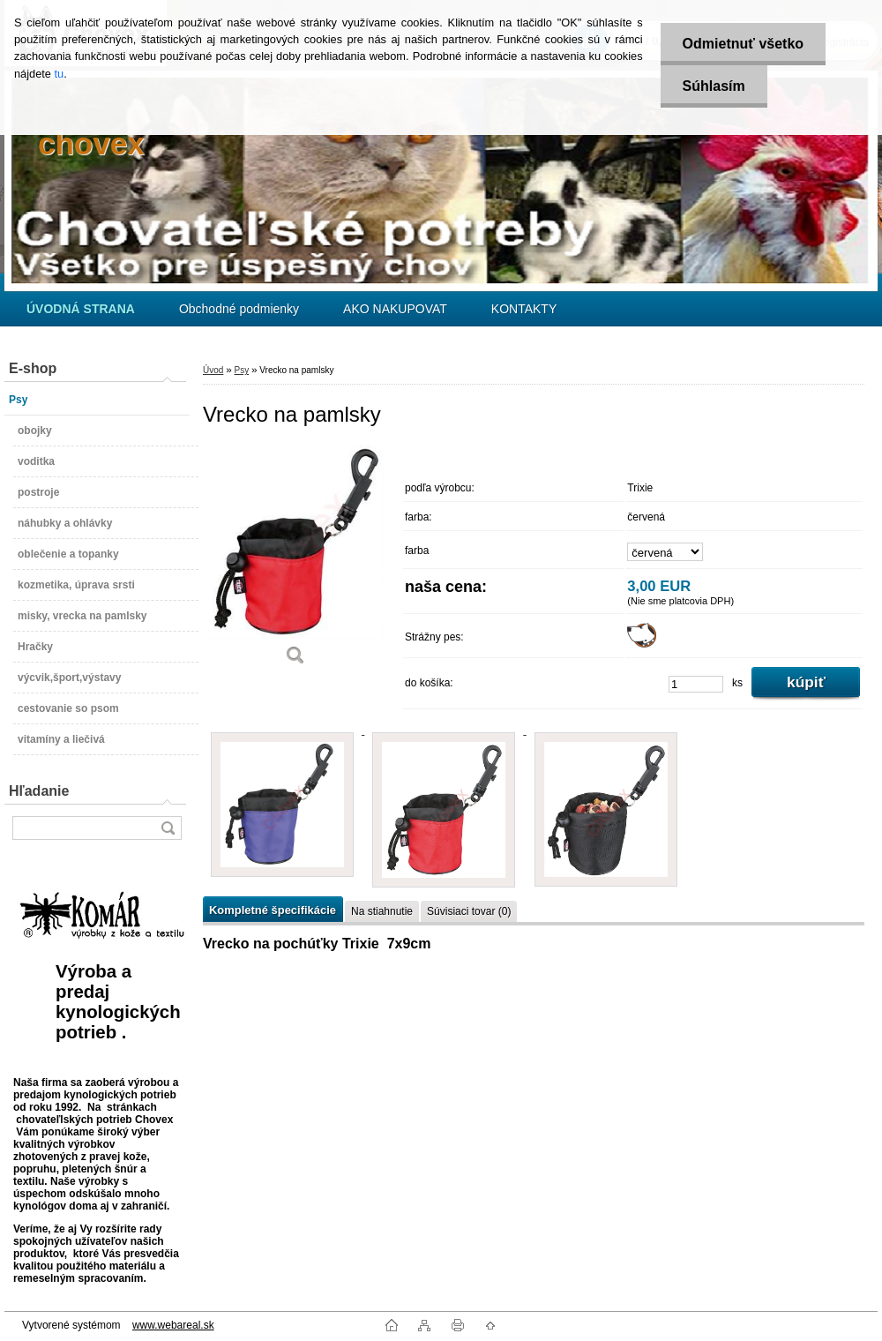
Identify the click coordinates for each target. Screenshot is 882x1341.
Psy (241, 370)
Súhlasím (714, 86)
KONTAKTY (524, 309)
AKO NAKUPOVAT (395, 309)
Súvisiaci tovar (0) (469, 911)
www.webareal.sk (173, 1325)
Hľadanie (39, 790)
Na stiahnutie (382, 911)
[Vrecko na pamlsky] (295, 561)
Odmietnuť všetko (743, 43)
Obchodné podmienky (239, 309)
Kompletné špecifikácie (272, 910)
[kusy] (696, 684)
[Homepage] (80, 308)
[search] (167, 828)
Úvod (213, 370)
